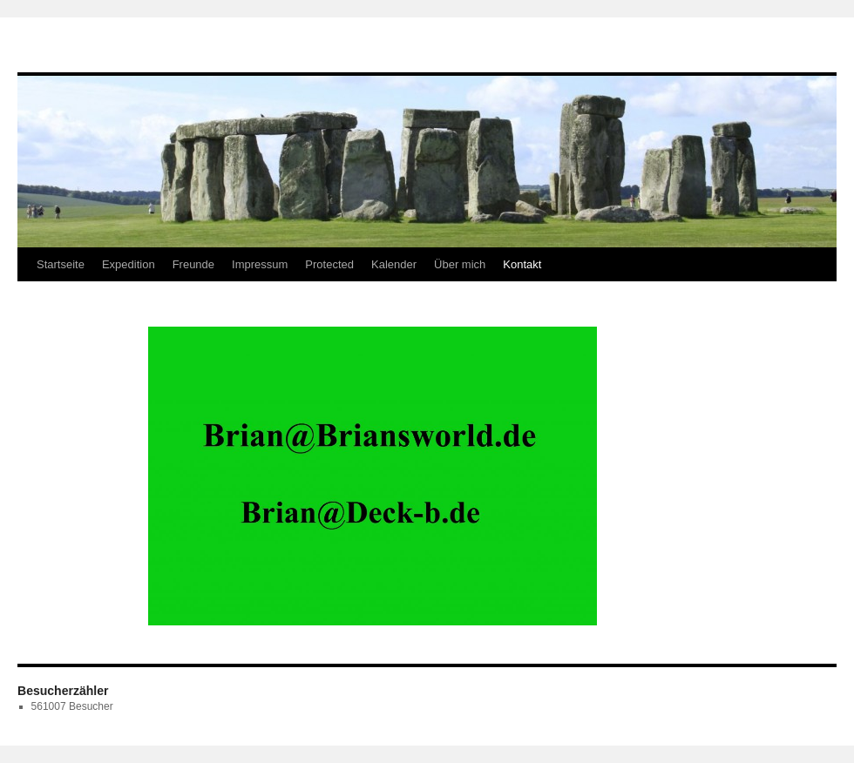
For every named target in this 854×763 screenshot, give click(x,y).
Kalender (394, 264)
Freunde (193, 264)
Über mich (459, 264)
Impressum (260, 264)
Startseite (61, 264)
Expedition (128, 264)
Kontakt (522, 264)
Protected (329, 264)
